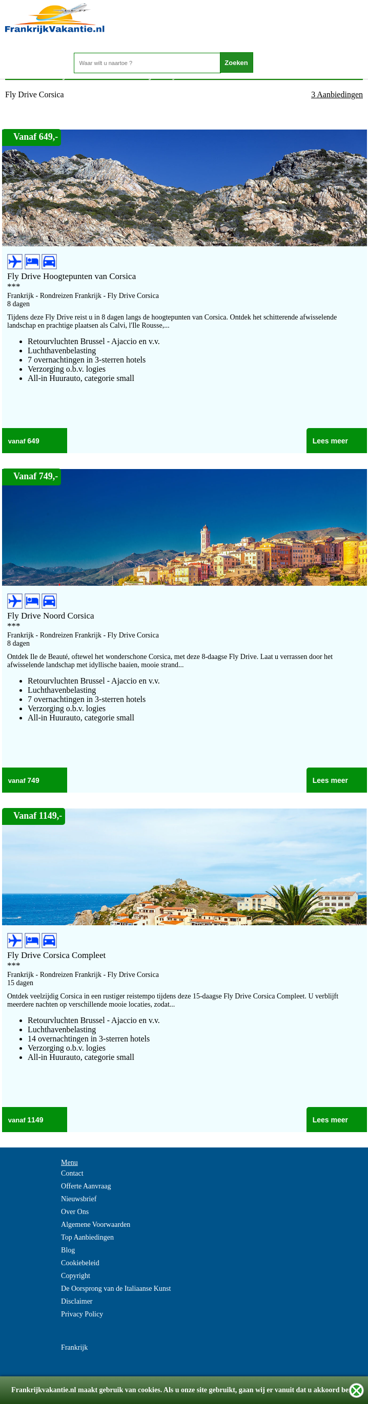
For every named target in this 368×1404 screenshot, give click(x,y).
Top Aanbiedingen (87, 1237)
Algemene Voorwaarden (95, 1224)
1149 (35, 1120)
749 (33, 780)
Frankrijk (74, 1347)
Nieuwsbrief (78, 1199)
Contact (72, 1173)
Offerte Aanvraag (86, 1186)
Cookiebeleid (80, 1263)
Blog (68, 1250)
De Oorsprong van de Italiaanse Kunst (116, 1288)
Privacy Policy (82, 1314)
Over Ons (75, 1212)
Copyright (75, 1276)
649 (33, 441)
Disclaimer (76, 1301)
